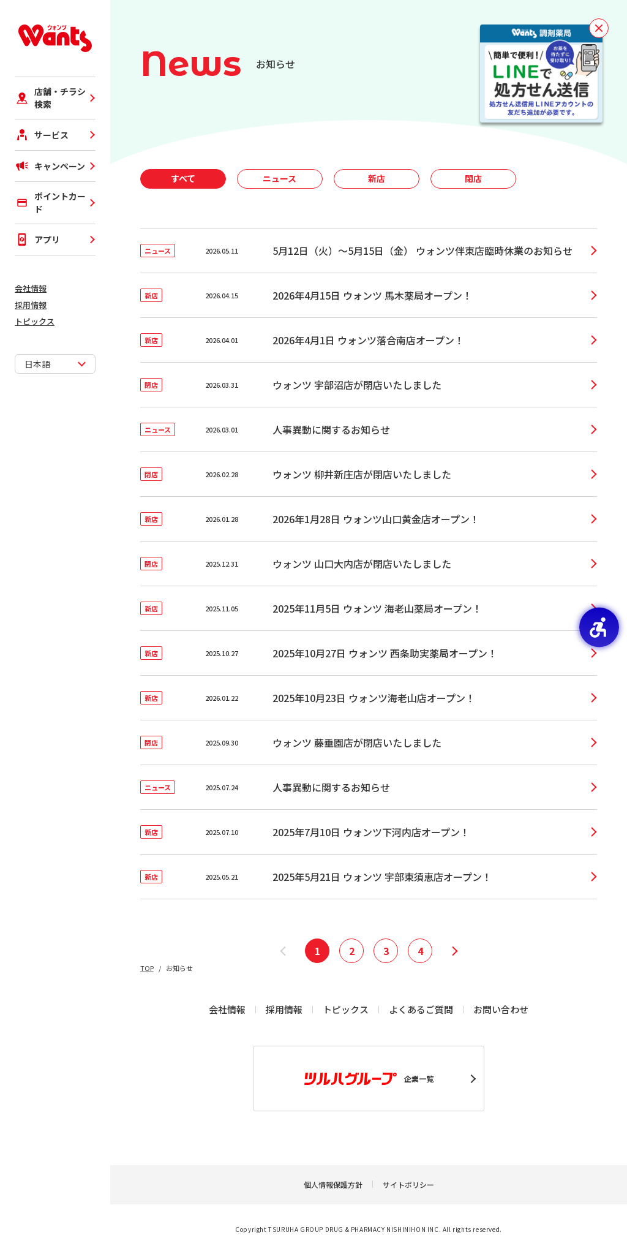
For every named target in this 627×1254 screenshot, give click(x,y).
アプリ (37, 239)
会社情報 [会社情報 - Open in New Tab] (31, 288)
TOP (147, 968)
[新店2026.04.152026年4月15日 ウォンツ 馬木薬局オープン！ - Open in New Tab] (369, 295)
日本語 (37, 364)
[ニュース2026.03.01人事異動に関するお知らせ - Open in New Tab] (369, 429)
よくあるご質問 (421, 1009)
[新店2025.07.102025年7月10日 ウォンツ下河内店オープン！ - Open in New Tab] (369, 832)
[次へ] (454, 951)
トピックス (34, 321)
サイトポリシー (408, 1184)
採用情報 (31, 305)
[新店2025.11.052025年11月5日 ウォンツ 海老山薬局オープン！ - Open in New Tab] (369, 608)
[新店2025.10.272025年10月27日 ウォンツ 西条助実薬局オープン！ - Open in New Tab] (369, 653)
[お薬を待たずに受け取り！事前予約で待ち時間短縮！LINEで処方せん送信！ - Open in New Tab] (541, 74)
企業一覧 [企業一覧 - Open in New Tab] (369, 1079)
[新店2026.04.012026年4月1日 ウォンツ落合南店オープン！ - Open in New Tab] (369, 340)
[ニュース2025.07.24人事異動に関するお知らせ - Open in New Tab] (369, 787)
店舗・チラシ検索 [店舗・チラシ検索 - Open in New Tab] (50, 97)
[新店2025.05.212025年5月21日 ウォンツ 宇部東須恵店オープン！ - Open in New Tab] (369, 877)
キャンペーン (50, 166)
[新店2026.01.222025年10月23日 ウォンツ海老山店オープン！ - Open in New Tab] (369, 698)
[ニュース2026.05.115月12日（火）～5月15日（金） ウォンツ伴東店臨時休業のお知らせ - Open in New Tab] (369, 251)
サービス (42, 134)
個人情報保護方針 (333, 1184)
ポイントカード (50, 202)
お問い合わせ (500, 1009)
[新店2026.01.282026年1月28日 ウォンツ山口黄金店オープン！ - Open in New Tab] (369, 519)
